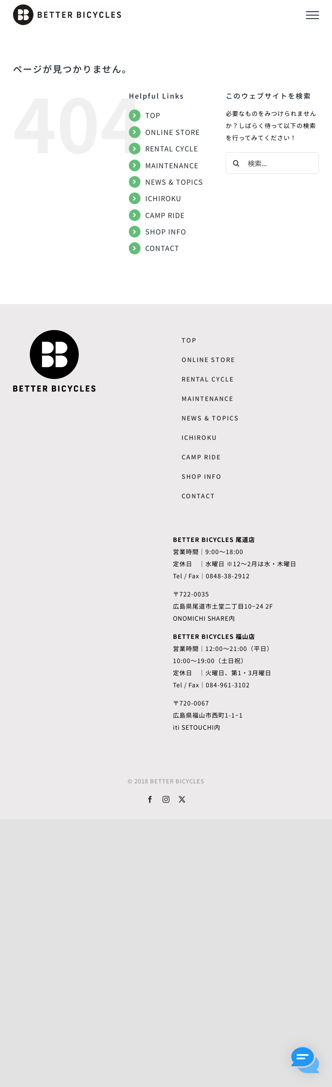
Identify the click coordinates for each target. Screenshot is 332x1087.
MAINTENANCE (171, 165)
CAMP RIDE (165, 215)
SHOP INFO (165, 231)
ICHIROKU (163, 198)
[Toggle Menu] (312, 15)
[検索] (236, 163)
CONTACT (162, 248)
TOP (152, 115)
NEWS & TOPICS (174, 181)
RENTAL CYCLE (171, 148)
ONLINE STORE (172, 132)
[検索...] (272, 163)
